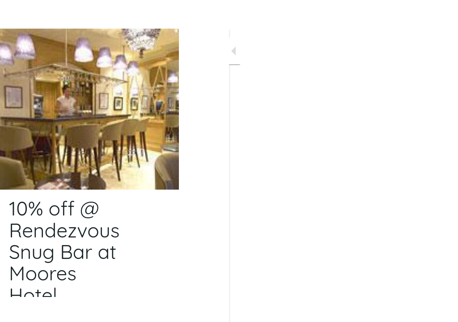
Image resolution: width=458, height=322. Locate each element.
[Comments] (440, 309)
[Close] (14, 14)
